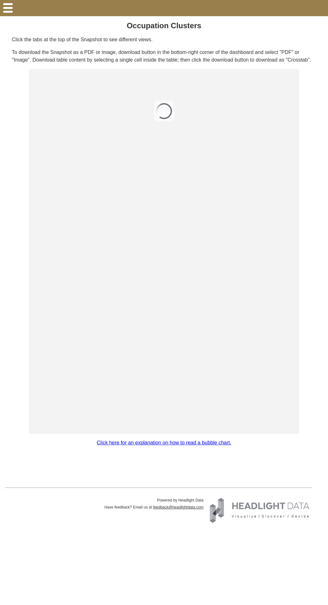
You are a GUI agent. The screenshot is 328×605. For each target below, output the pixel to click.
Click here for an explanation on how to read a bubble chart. (164, 442)
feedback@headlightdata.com (178, 507)
